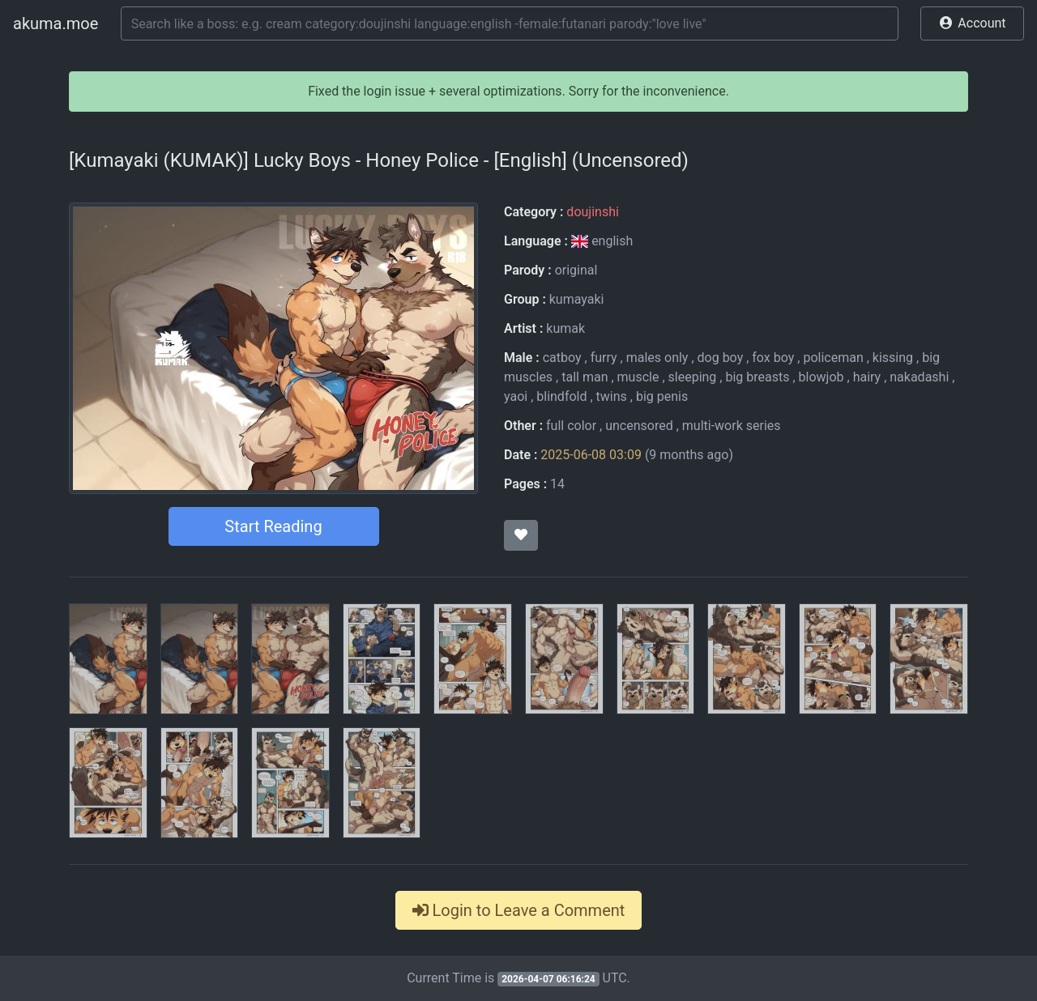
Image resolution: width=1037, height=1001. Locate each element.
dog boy (721, 357)
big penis (662, 396)
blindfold (561, 396)
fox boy (773, 357)
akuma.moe (55, 23)
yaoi (515, 396)
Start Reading (273, 526)
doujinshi (592, 211)
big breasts (757, 377)
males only (657, 357)
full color (571, 425)
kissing (893, 357)
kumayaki (576, 299)
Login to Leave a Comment (518, 910)
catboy (562, 357)
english (602, 241)
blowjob (821, 377)
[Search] (509, 23)
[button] (972, 23)
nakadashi (919, 377)
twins (611, 396)
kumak (565, 328)
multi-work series (731, 425)
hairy (867, 377)
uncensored (639, 425)
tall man (584, 377)
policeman (833, 357)
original (576, 270)
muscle (638, 377)
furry (604, 357)
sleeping (692, 377)
